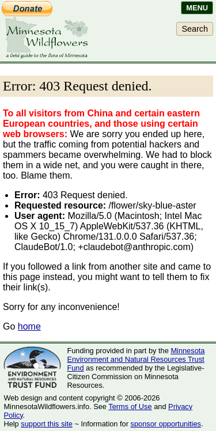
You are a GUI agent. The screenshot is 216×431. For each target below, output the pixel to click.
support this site (47, 423)
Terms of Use (129, 406)
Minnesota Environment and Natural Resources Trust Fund (135, 359)
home (29, 326)
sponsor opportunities (166, 423)
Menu (197, 7)
